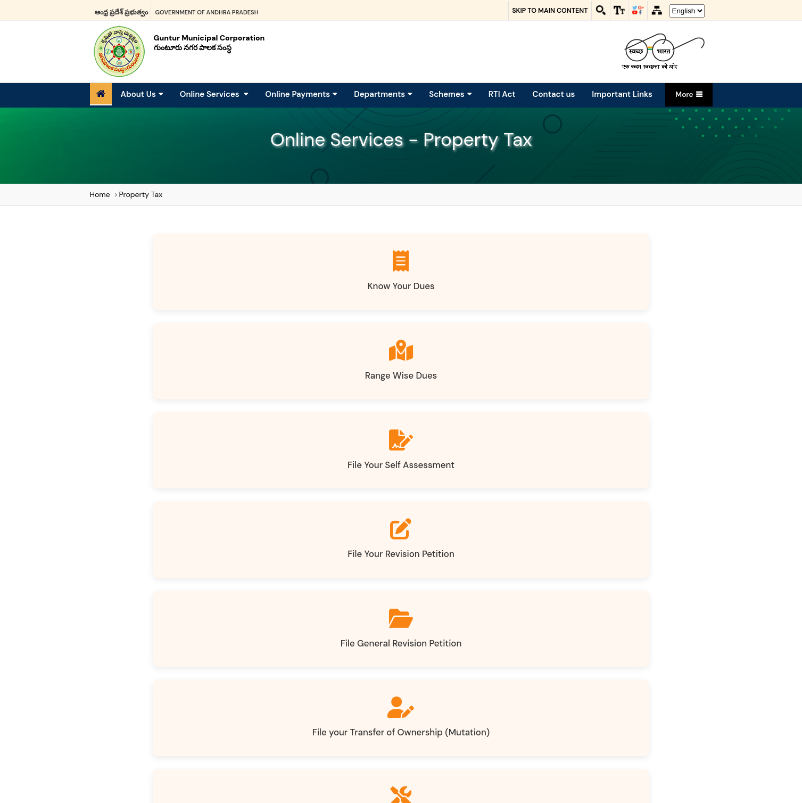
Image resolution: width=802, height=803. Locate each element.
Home (100, 194)
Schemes (450, 94)
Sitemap (289, 656)
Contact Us (508, 656)
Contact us (554, 94)
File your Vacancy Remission (328, 496)
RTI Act (502, 94)
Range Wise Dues (328, 286)
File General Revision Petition (182, 394)
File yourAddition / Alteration (473, 394)
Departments (383, 94)
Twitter (404, 684)
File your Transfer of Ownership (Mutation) (328, 394)
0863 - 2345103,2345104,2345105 (620, 778)
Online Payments (301, 94)
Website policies (349, 656)
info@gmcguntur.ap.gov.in (607, 720)
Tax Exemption (182, 490)
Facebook (369, 684)
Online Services (214, 94)
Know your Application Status (620, 496)
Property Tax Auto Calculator (401, 598)
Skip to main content (541, 10)
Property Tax (141, 194)
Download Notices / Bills (474, 490)
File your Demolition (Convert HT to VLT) (619, 394)
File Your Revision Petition (620, 292)
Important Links (622, 94)
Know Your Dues (182, 286)
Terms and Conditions (433, 656)
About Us (142, 94)
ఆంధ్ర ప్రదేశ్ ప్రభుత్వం (121, 10)
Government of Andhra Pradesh (207, 9)
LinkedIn (435, 684)
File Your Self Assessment (474, 292)
